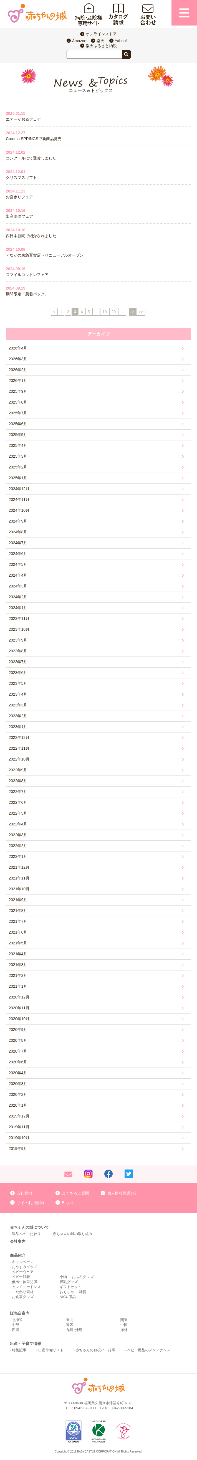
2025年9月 (18, 391)
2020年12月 (19, 997)
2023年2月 (18, 716)
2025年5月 (18, 434)
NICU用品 (68, 1297)
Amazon (79, 41)
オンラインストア (101, 34)
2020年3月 (18, 1083)
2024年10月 (19, 510)
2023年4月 (18, 694)
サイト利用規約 (30, 1202)
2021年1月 (18, 986)
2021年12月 (19, 867)
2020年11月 (19, 1008)
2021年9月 (18, 900)
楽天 (100, 41)
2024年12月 (19, 488)
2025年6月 (18, 424)
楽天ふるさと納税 (101, 46)
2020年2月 (18, 1094)
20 (114, 312)
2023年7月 (18, 662)
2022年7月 (18, 791)
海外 (124, 1330)
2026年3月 (18, 359)
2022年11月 (19, 748)
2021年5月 (18, 943)
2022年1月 (18, 856)
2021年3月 (18, 964)
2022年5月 (18, 813)
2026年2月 (18, 369)
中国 (124, 1325)
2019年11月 (19, 1127)
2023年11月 (19, 618)
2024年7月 (18, 543)
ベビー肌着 (21, 1277)
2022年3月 (18, 835)
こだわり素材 (23, 1292)
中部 (15, 1325)
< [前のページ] (54, 312)
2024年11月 (19, 499)
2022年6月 (18, 802)
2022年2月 (18, 845)
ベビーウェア (23, 1272)
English (68, 1202)
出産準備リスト (51, 1350)
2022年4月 (18, 824)
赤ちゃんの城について (29, 1227)
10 (104, 312)
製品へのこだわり (26, 1234)
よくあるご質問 (75, 1193)
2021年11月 (19, 878)
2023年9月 (18, 640)
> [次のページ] (133, 312)
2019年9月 (18, 1148)
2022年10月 (19, 759)
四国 (15, 1330)
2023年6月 (18, 672)
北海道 (17, 1320)
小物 (63, 1277)
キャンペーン (23, 1262)
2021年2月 (18, 975)
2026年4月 (18, 348)
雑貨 (82, 1292)
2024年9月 (18, 521)
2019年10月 (19, 1137)
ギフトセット (70, 1287)
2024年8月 (18, 532)
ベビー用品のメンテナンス (148, 1350)
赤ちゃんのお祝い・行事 (95, 1350)
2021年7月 (18, 921)
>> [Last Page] (140, 312)
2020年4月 (18, 1073)
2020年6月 (18, 1062)
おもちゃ (67, 1292)
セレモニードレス (26, 1287)
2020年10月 (19, 1019)
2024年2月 (18, 597)
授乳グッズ (69, 1282)
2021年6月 (18, 932)
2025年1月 (18, 478)
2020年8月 (18, 1040)
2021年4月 (18, 954)
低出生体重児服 (24, 1282)
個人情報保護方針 (122, 1193)
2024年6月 (18, 553)
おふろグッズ (83, 1277)
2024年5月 (18, 564)
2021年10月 (19, 889)
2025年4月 (18, 445)
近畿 (69, 1325)
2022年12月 (19, 737)
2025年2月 (18, 467)
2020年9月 (18, 1029)
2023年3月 (18, 705)
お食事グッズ (23, 1297)
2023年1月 (18, 726)
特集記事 (19, 1350)
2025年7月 (18, 413)
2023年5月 (18, 683)
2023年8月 (18, 651)
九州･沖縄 (74, 1330)
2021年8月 (18, 910)
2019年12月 (19, 1116)
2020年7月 (18, 1051)
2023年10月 (19, 629)
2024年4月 (18, 575)
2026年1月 (18, 380)
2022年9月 (18, 770)
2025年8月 (18, 402)
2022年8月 (18, 781)
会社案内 (24, 1193)
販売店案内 (19, 1313)
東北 (69, 1320)
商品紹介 (18, 1255)
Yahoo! (121, 41)
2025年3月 (18, 456)
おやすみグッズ (24, 1267)
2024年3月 (18, 586)
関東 (124, 1320)
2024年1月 (18, 607)
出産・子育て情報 (25, 1343)
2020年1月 (18, 1105)
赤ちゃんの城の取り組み (72, 1234)
